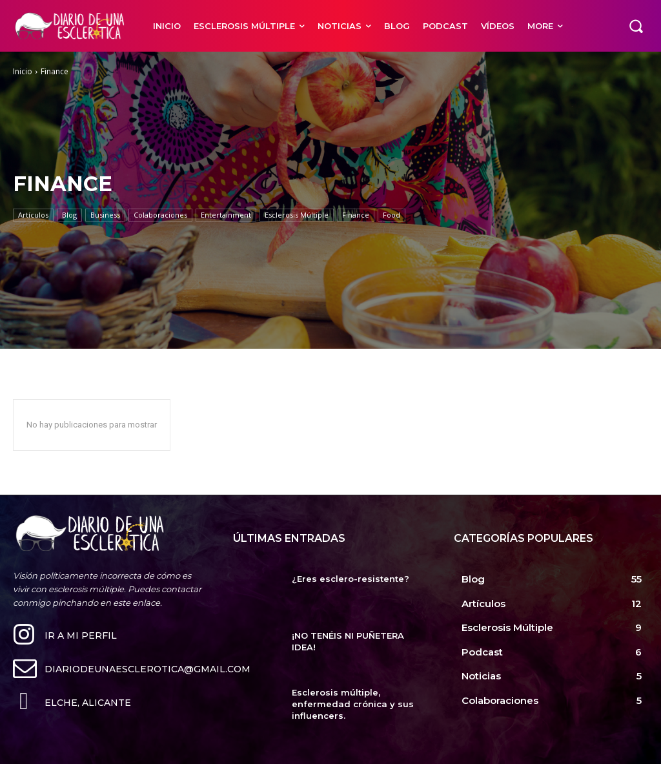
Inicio (22, 71)
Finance (355, 215)
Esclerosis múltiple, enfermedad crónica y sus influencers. (353, 704)
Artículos (33, 215)
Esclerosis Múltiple (296, 215)
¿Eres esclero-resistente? (350, 578)
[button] (636, 26)
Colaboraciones (160, 215)
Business (105, 215)
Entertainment (226, 215)
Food (391, 215)
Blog (69, 215)
